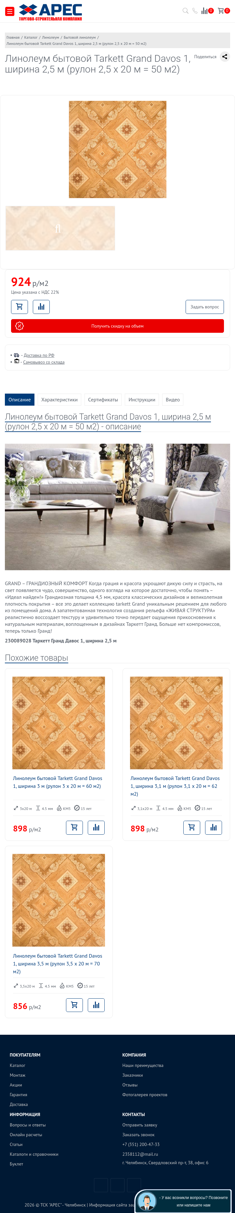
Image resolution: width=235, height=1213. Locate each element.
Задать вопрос (204, 307)
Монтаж (17, 1075)
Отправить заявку (140, 1125)
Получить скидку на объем (79, 326)
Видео (173, 399)
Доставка (19, 1104)
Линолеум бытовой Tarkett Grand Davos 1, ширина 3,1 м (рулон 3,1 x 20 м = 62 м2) (175, 786)
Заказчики (133, 1075)
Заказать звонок (139, 1135)
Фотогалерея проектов (145, 1095)
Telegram (117, 1185)
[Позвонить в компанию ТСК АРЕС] (195, 11)
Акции (16, 1085)
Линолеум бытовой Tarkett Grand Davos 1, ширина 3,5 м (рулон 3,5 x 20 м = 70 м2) (57, 963)
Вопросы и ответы (28, 1125)
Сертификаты (103, 399)
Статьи (16, 1144)
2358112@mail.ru (140, 1154)
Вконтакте (101, 1185)
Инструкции (141, 399)
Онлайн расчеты (26, 1135)
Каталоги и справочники (34, 1154)
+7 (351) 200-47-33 (141, 1144)
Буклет (16, 1164)
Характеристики (59, 399)
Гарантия (18, 1095)
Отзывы (130, 1085)
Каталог (17, 1065)
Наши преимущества (143, 1065)
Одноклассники (134, 1185)
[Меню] (10, 11)
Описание (19, 399)
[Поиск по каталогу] (184, 13)
